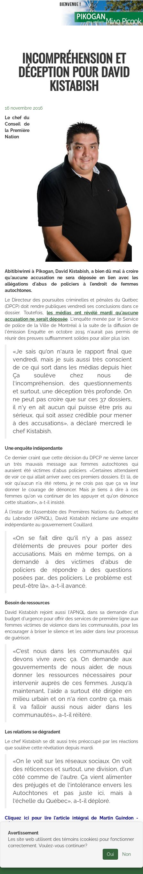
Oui (110, 854)
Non (126, 854)
